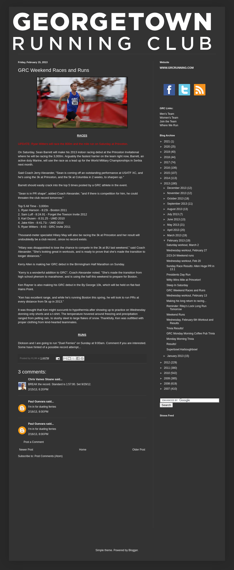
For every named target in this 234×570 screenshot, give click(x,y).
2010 (167, 373)
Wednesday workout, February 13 (186, 295)
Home (82, 449)
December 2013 (177, 188)
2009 (167, 378)
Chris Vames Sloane (41, 379)
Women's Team (169, 117)
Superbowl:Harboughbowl (181, 349)
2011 (167, 367)
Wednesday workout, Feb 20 (183, 261)
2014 (167, 178)
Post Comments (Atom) (48, 456)
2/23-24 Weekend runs (180, 255)
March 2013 (174, 235)
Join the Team (168, 121)
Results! (171, 344)
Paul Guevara (36, 401)
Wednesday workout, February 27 (186, 250)
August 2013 (175, 209)
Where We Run (169, 125)
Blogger (133, 550)
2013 (167, 183)
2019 (167, 151)
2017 (167, 162)
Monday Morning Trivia (180, 338)
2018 (167, 157)
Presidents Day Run (178, 274)
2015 (167, 173)
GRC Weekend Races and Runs (185, 290)
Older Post (138, 449)
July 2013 (173, 214)
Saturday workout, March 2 (182, 245)
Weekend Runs (175, 314)
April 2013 (173, 230)
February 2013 (176, 240)
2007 (167, 388)
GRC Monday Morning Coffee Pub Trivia (190, 333)
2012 (167, 362)
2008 (167, 383)
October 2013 (175, 198)
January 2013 (175, 356)
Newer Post (26, 449)
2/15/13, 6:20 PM (38, 389)
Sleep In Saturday (177, 285)
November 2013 (177, 193)
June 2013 (173, 219)
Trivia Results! (175, 328)
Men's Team (167, 113)
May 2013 (173, 224)
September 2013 (177, 203)
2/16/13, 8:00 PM (38, 411)
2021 (167, 141)
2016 (167, 167)
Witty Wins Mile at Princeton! (183, 279)
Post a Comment (34, 442)
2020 (167, 146)
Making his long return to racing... (186, 301)
